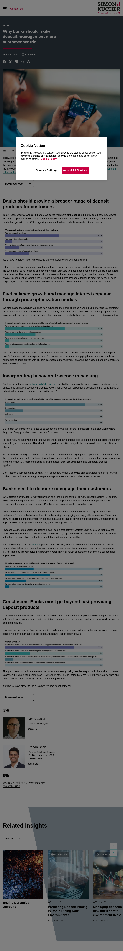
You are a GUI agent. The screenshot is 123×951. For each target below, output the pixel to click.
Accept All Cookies (75, 170)
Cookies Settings (46, 170)
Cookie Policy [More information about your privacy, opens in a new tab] (49, 159)
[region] (61, 158)
